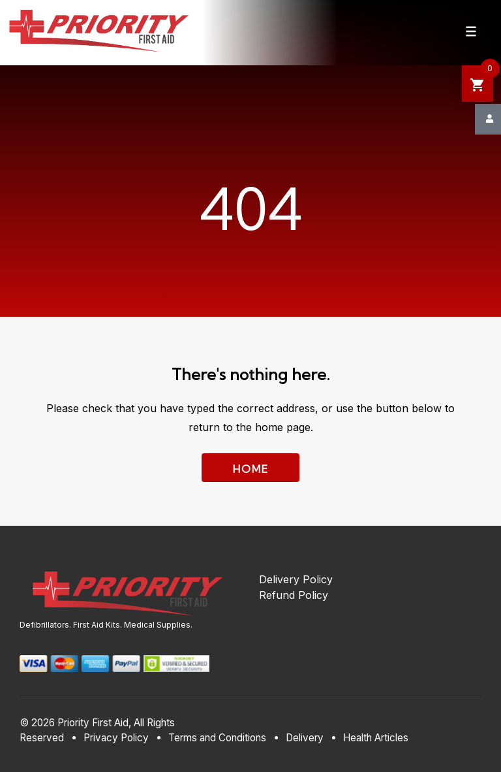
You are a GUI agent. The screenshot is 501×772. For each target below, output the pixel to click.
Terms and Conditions (217, 738)
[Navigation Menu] (471, 31)
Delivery (305, 738)
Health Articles (375, 738)
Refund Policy (293, 595)
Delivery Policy (296, 579)
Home (251, 468)
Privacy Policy (116, 738)
